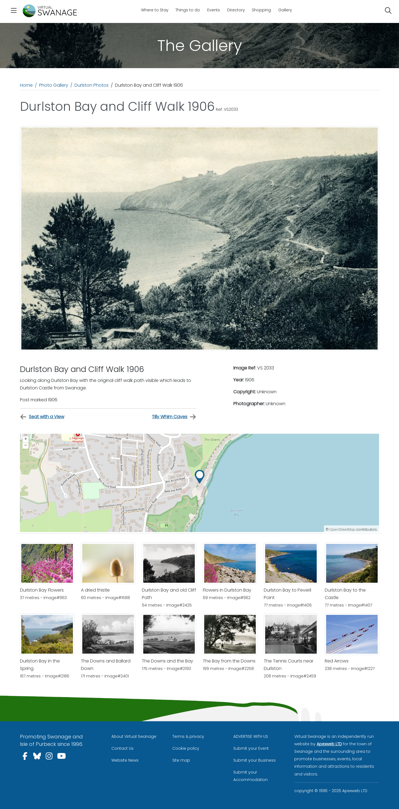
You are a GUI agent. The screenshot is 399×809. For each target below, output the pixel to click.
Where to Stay (154, 10)
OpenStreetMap (342, 529)
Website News (125, 760)
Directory (236, 10)
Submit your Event (251, 748)
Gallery (285, 10)
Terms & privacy (188, 736)
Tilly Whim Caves (174, 417)
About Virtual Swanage (133, 736)
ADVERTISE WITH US (250, 736)
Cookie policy (185, 748)
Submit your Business (254, 760)
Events (213, 10)
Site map (181, 760)
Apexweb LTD (329, 744)
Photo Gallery (53, 85)
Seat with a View (42, 417)
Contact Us (122, 748)
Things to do (187, 10)
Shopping (261, 10)
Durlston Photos (92, 85)
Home (26, 85)
